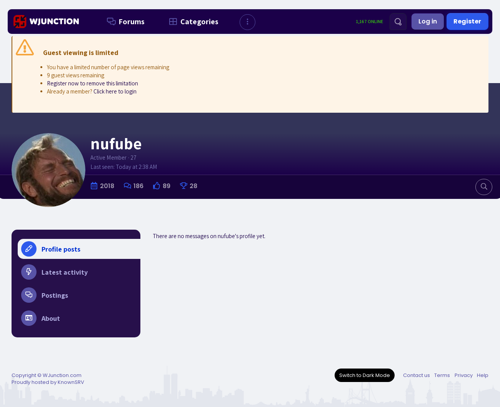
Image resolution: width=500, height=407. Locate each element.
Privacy (464, 375)
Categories (192, 22)
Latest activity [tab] (54, 272)
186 (138, 186)
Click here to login (115, 91)
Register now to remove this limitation (92, 83)
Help (482, 375)
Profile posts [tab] (50, 249)
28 (193, 186)
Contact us (416, 375)
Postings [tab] (44, 295)
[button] (247, 22)
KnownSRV (71, 382)
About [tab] (40, 318)
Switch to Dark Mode (364, 375)
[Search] (398, 21)
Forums (124, 22)
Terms (442, 375)
